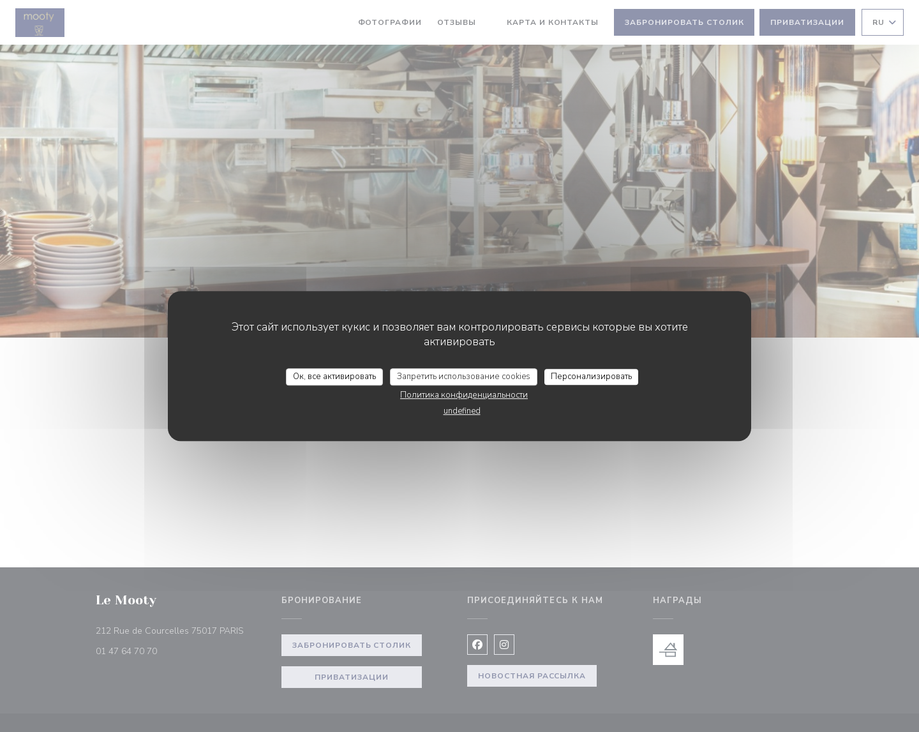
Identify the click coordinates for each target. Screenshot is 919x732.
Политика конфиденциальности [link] (464, 395)
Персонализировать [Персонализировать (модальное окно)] (591, 376)
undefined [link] (462, 411)
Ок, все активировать (334, 376)
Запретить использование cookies (463, 376)
